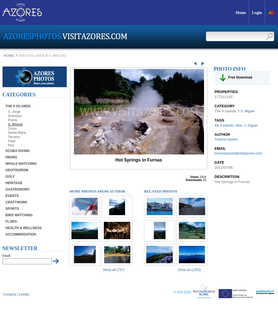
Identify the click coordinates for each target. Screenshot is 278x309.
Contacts (9, 294)
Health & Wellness (24, 228)
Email (7, 255)
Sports (12, 209)
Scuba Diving (18, 151)
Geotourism (17, 170)
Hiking (11, 157)
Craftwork (17, 202)
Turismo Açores (226, 139)
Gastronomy (18, 189)
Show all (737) (113, 270)
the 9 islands (224, 125)
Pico (11, 145)
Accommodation (21, 234)
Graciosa (14, 116)
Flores (12, 120)
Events (12, 196)
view (238, 125)
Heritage (14, 183)
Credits (24, 294)
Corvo (12, 128)
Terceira (14, 137)
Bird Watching (19, 215)
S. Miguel (15, 124)
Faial (11, 141)
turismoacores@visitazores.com (238, 153)
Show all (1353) (189, 270)
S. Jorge (14, 111)
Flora (11, 222)
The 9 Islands (18, 106)
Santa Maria (17, 132)
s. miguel (250, 125)
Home (9, 55)
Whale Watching (21, 164)
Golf (10, 177)
